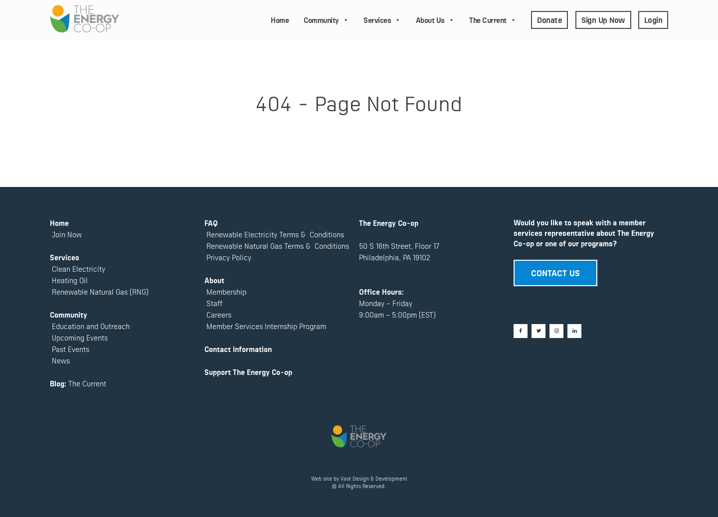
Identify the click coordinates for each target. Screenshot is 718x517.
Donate (549, 19)
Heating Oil (70, 280)
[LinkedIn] (574, 331)
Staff (214, 303)
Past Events (69, 348)
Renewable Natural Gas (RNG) (100, 291)
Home (280, 19)
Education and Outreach (90, 326)
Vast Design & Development (374, 478)
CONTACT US (555, 272)
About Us (435, 20)
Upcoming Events (79, 337)
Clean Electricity (78, 268)
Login (653, 19)
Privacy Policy (227, 257)
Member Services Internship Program (265, 326)
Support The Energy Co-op (248, 371)
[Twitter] (538, 331)
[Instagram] (556, 331)
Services (382, 20)
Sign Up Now (603, 19)
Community (326, 20)
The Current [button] (492, 20)
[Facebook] (521, 331)
